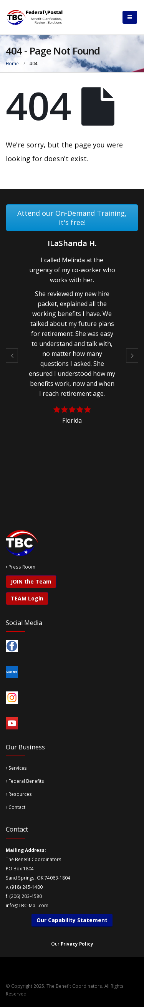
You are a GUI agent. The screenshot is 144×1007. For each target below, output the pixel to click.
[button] (12, 355)
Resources (19, 794)
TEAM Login (27, 598)
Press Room (21, 567)
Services (16, 768)
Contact (15, 807)
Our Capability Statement (72, 920)
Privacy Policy (77, 944)
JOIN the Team (31, 581)
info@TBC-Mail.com (27, 905)
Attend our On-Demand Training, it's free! (72, 217)
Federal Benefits (25, 781)
